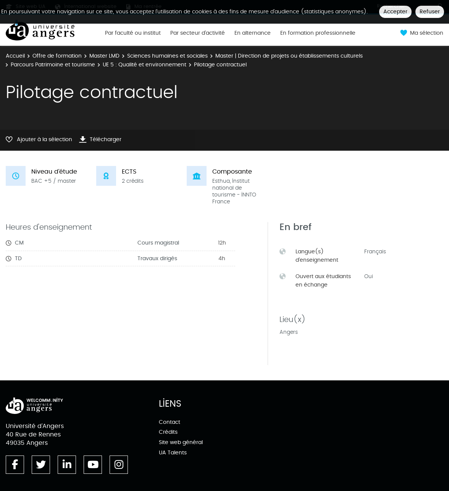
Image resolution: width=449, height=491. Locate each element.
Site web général (181, 442)
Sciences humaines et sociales (167, 56)
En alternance (252, 33)
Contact (169, 422)
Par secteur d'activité (197, 33)
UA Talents (173, 453)
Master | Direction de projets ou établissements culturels (289, 56)
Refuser (430, 12)
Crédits (168, 432)
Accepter (395, 12)
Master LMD (104, 56)
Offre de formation (57, 56)
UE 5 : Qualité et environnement (144, 65)
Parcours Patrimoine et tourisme (53, 65)
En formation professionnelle (317, 33)
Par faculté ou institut (133, 33)
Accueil (15, 56)
